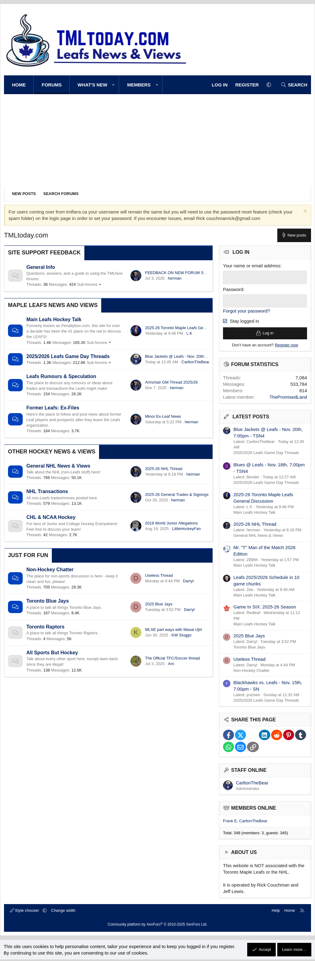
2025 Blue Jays (158, 604)
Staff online (249, 771)
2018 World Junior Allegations (171, 523)
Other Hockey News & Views (51, 452)
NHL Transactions (47, 491)
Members (139, 84)
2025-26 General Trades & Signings (177, 494)
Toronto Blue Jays (47, 601)
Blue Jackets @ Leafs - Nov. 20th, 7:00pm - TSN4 (189, 356)
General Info (40, 267)
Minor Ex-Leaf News (163, 416)
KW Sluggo (181, 635)
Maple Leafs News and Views (53, 305)
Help (276, 912)
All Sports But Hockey (52, 652)
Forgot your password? (246, 310)
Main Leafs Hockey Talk (53, 319)
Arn (171, 663)
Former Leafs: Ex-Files (52, 407)
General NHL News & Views (58, 466)
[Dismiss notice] (304, 212)
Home (19, 84)
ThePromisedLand (288, 398)
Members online (253, 809)
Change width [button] (63, 912)
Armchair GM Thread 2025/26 (171, 382)
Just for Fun (28, 555)
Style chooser (25, 912)
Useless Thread (159, 575)
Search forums (61, 193)
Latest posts (250, 418)
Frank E (230, 822)
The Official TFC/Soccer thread (172, 658)
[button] (113, 84)
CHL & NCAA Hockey (50, 517)
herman (174, 278)
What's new (92, 84)
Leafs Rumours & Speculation (61, 376)
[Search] (294, 84)
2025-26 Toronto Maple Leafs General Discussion (188, 327)
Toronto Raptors (45, 626)
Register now (286, 346)
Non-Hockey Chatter (50, 569)
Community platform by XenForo (157, 925)
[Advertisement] (157, 140)
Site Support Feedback (44, 252)
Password (233, 289)
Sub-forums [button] (87, 284)
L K (189, 333)
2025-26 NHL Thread (163, 468)
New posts (24, 193)
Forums (52, 84)
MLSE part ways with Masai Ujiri (173, 629)
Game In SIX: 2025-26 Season (264, 608)
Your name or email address (251, 265)
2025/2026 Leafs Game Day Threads (67, 356)
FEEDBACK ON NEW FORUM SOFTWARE (184, 272)
